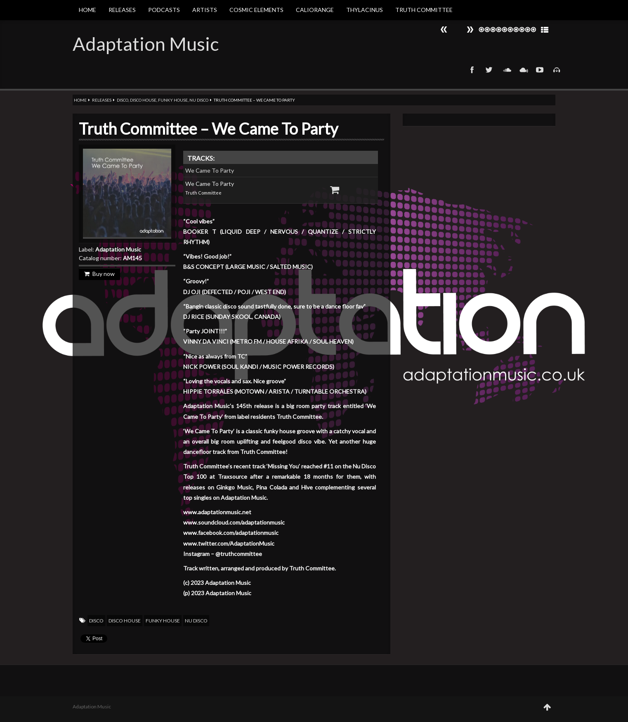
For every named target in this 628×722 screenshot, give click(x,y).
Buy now (99, 273)
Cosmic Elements (256, 9)
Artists (204, 9)
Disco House (143, 99)
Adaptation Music (146, 44)
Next (444, 29)
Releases (122, 9)
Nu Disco (198, 99)
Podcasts (164, 9)
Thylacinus (364, 9)
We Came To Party (209, 170)
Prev (470, 29)
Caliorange (315, 9)
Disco (122, 99)
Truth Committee (424, 9)
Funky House (173, 99)
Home (87, 9)
